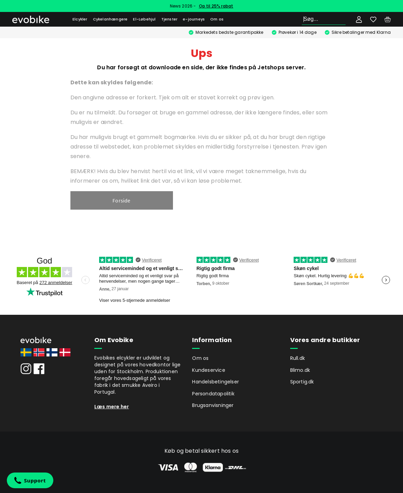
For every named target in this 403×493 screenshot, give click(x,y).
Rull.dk (297, 358)
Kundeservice (208, 370)
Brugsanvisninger (212, 405)
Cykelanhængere (110, 19)
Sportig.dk (302, 381)
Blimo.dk (300, 370)
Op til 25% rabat (216, 6)
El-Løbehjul (144, 19)
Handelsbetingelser (215, 381)
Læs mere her (111, 406)
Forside (121, 200)
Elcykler (80, 19)
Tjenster (169, 19)
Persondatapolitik (213, 393)
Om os (217, 19)
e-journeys (194, 19)
